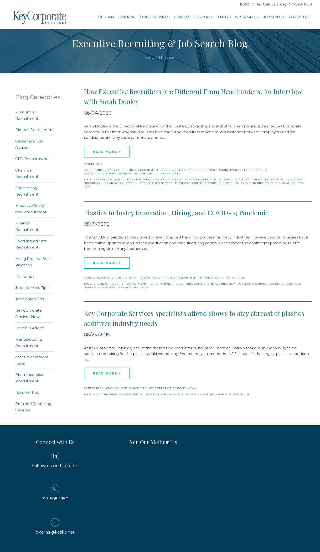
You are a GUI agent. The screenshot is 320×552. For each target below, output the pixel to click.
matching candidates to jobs (149, 183)
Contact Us (299, 17)
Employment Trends (142, 283)
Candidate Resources (193, 17)
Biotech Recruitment (34, 129)
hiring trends (172, 283)
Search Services (154, 17)
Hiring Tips (110, 388)
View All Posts (160, 57)
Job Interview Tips (31, 287)
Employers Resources (238, 17)
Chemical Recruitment (140, 170)
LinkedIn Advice (29, 328)
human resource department (208, 179)
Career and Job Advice (102, 170)
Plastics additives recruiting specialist (206, 183)
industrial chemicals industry (259, 179)
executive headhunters (163, 179)
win (88, 186)
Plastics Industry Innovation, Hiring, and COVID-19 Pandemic (176, 212)
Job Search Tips (134, 388)
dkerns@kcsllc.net (55, 526)
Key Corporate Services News (107, 173)
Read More (107, 151)
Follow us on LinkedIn (55, 460)
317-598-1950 (55, 493)
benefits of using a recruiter (117, 179)
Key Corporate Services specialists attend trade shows (138, 394)
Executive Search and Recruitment (189, 170)
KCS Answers (113, 183)
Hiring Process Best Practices (243, 170)
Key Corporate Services (40, 18)
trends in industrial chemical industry (273, 183)
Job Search (273, 17)
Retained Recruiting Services (157, 173)
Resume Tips (27, 392)
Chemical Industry (109, 283)
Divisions (127, 17)
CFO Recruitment (31, 159)
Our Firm (106, 17)
